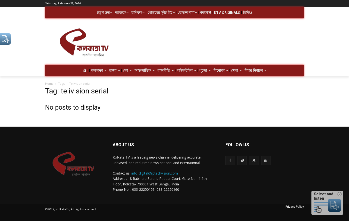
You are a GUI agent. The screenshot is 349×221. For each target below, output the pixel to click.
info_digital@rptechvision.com (154, 173)
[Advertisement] (213, 43)
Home (49, 84)
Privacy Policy (295, 206)
